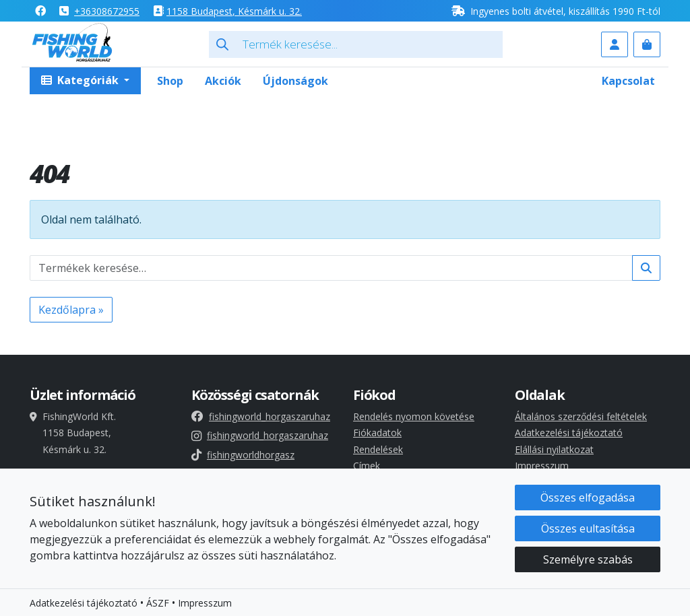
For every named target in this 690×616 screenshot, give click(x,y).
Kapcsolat (628, 80)
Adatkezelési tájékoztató (569, 432)
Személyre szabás (588, 562)
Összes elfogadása (587, 500)
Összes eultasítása (588, 531)
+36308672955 (106, 11)
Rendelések (378, 449)
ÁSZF (157, 606)
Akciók (223, 80)
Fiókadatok (377, 432)
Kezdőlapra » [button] (71, 309)
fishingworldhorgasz (242, 454)
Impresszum (542, 465)
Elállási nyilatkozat (554, 449)
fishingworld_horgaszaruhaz (260, 416)
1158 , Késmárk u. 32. (234, 11)
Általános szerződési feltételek (581, 416)
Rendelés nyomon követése (413, 416)
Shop (170, 80)
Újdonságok (295, 80)
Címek (366, 465)
